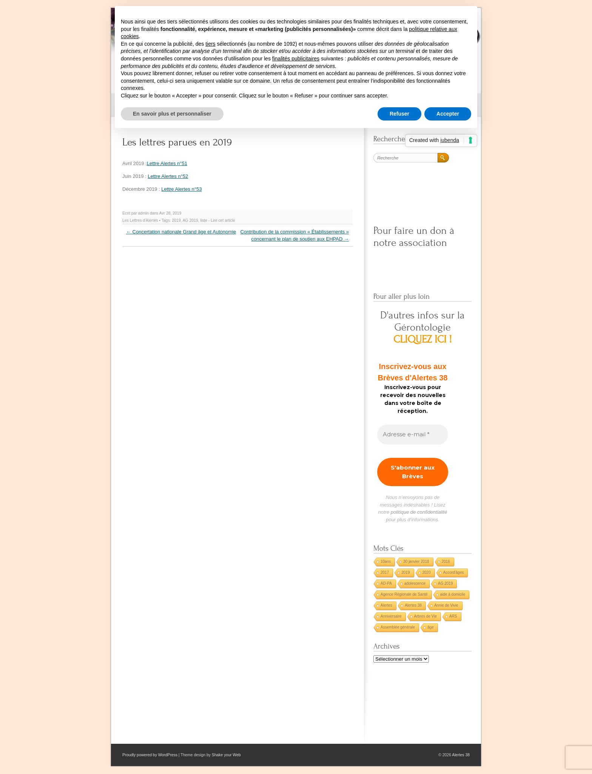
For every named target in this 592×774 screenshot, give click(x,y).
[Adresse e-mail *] (412, 435)
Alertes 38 (413, 605)
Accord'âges (453, 572)
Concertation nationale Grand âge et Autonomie (181, 232)
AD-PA (386, 583)
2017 (385, 572)
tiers (210, 44)
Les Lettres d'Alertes (140, 220)
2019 (176, 220)
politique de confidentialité (419, 512)
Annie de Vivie (446, 605)
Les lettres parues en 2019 (177, 142)
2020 (426, 572)
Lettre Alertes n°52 (168, 176)
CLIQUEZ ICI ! (422, 339)
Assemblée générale (398, 627)
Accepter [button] (447, 114)
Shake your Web (226, 755)
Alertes (386, 605)
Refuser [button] (399, 114)
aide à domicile (453, 594)
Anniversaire (391, 616)
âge (430, 627)
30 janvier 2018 (416, 561)
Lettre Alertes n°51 (167, 163)
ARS (453, 616)
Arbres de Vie (425, 616)
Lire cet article (223, 220)
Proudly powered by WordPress (149, 755)
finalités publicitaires (295, 59)
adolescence (415, 583)
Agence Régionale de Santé (404, 594)
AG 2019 (190, 220)
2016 (446, 561)
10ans (386, 561)
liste (203, 220)
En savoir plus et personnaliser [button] (172, 114)
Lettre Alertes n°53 (181, 189)
